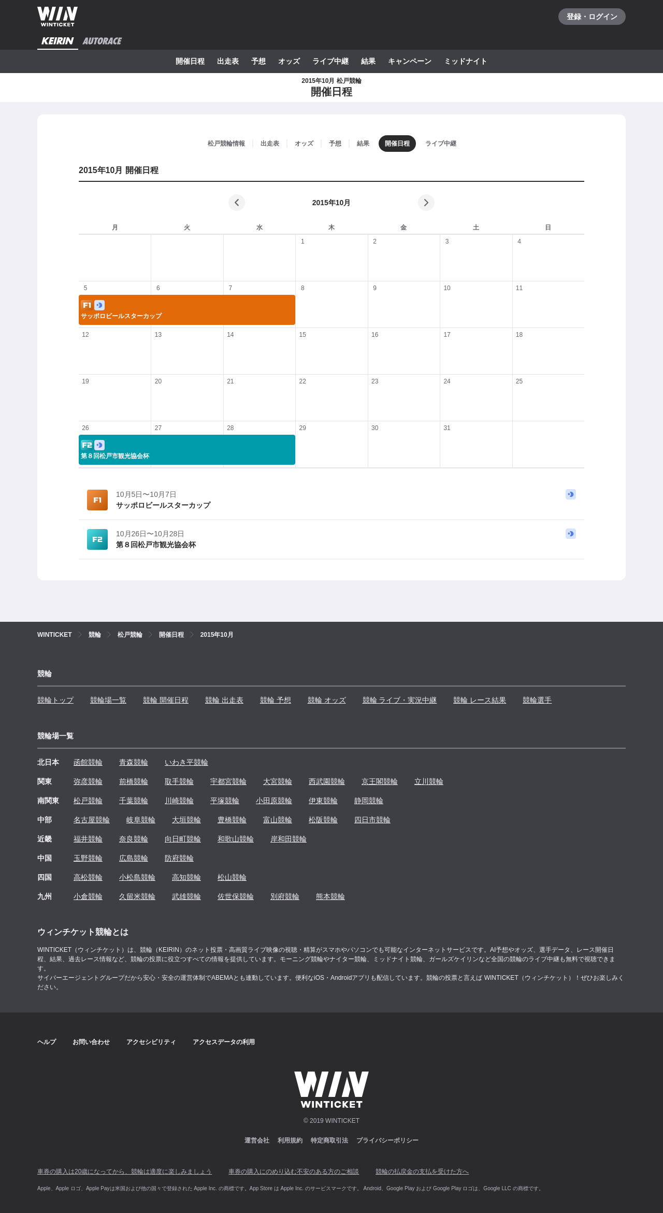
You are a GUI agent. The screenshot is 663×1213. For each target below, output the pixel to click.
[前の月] (236, 202)
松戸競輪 (88, 800)
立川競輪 (428, 781)
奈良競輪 (133, 839)
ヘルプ (46, 1042)
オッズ (289, 61)
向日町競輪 (183, 839)
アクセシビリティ (151, 1042)
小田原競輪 (274, 800)
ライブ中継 (330, 61)
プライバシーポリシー (387, 1140)
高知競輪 (186, 877)
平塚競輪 (224, 800)
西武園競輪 (327, 781)
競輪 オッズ (327, 700)
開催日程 (190, 61)
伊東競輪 (323, 800)
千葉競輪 (133, 800)
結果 (368, 61)
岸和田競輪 (288, 839)
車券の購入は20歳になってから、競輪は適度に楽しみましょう (124, 1171)
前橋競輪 (133, 781)
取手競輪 (179, 781)
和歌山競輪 (236, 839)
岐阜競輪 (140, 820)
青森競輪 (133, 762)
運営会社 (256, 1140)
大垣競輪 (186, 820)
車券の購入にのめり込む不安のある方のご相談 (293, 1171)
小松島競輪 (137, 877)
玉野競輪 (88, 858)
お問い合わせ (91, 1042)
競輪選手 (537, 700)
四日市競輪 (372, 820)
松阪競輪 (323, 820)
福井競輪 (88, 839)
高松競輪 (88, 877)
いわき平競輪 (186, 762)
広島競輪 (133, 858)
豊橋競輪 (232, 820)
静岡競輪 (368, 800)
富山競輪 (277, 820)
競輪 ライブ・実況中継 (400, 700)
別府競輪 (284, 896)
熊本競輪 (330, 896)
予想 (258, 61)
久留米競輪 (137, 896)
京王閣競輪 (380, 781)
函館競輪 (88, 762)
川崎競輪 (179, 800)
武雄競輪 (186, 896)
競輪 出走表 (224, 700)
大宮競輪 (277, 781)
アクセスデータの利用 (224, 1042)
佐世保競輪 (236, 896)
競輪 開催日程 (166, 700)
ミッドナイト (465, 61)
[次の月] (426, 202)
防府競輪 (179, 858)
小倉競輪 (88, 896)
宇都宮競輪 (228, 781)
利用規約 (290, 1140)
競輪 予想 (275, 700)
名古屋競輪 (92, 820)
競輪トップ (55, 700)
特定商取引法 (329, 1140)
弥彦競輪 (88, 781)
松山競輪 (232, 877)
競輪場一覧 (108, 700)
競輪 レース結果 (479, 700)
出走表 (228, 61)
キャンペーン (409, 61)
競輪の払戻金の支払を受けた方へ (422, 1171)
